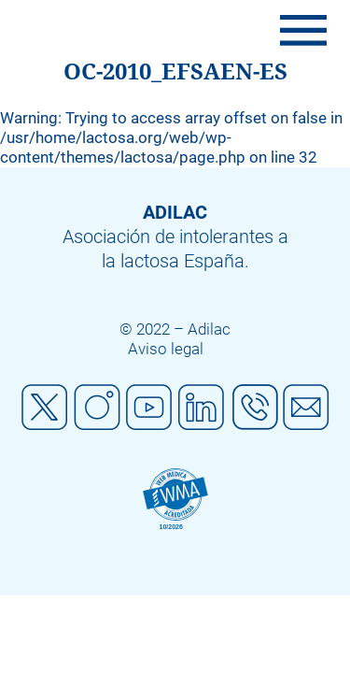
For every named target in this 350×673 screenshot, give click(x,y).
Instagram (97, 407)
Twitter (45, 407)
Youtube (149, 407)
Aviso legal (165, 348)
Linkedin (201, 407)
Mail (306, 407)
